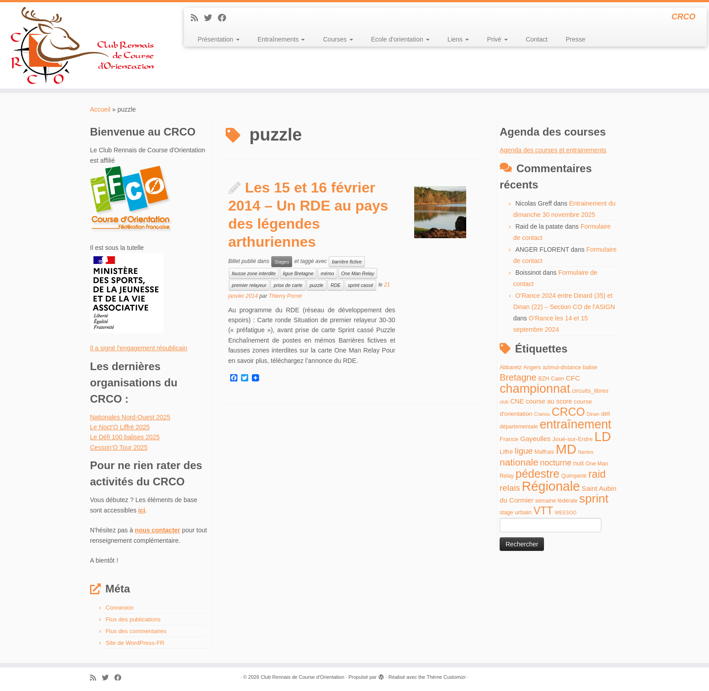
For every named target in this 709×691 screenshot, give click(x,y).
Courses (338, 39)
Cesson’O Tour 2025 (118, 447)
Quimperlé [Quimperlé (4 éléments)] (573, 476)
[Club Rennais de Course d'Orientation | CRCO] (82, 45)
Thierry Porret (285, 296)
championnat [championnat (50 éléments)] (535, 388)
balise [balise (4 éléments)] (590, 367)
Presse (576, 39)
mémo (327, 273)
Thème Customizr (446, 677)
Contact (537, 39)
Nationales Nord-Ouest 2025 (130, 417)
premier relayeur (249, 285)
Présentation (219, 39)
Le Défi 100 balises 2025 (125, 437)
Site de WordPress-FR (135, 642)
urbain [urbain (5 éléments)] (523, 512)
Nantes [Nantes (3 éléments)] (586, 452)
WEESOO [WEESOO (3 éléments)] (566, 512)
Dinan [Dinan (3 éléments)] (593, 414)
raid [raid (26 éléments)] (596, 474)
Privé (497, 39)
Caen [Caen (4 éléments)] (557, 379)
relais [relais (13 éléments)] (510, 488)
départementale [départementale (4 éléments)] (519, 426)
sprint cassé (360, 285)
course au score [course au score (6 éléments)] (549, 401)
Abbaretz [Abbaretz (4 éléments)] (511, 367)
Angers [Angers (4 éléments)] (532, 367)
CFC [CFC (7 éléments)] (573, 378)
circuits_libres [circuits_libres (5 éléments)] (590, 390)
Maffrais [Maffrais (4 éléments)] (544, 452)
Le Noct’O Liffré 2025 (120, 427)
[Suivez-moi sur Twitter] (211, 18)
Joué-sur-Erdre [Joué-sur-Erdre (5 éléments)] (573, 439)
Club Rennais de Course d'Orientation (302, 677)
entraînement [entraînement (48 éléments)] (575, 424)
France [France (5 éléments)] (509, 439)
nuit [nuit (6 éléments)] (578, 463)
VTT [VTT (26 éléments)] (543, 511)
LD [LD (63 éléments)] (602, 436)
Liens (458, 39)
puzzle (316, 285)
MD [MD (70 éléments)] (566, 449)
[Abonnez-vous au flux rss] (197, 18)
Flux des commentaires (136, 631)
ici (142, 510)
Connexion (120, 607)
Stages (281, 261)
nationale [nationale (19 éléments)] (519, 462)
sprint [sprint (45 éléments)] (594, 498)
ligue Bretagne (298, 273)
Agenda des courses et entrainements (553, 150)
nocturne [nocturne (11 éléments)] (556, 462)
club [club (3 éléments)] (504, 401)
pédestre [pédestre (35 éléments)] (537, 473)
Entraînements (281, 39)
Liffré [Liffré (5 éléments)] (506, 451)
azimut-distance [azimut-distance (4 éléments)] (562, 367)
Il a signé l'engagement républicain (138, 348)
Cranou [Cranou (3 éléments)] (542, 414)
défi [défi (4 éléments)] (605, 414)
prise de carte (288, 285)
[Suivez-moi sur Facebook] (225, 18)
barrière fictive (347, 261)
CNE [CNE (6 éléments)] (517, 401)
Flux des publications (133, 619)
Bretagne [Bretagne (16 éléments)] (518, 377)
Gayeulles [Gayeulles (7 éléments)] (535, 438)
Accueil (100, 109)
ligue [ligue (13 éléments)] (524, 451)
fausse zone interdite (254, 273)
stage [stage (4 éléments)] (506, 512)
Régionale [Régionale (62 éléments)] (551, 486)
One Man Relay (357, 273)
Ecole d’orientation (400, 39)
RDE (335, 285)
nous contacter (157, 530)
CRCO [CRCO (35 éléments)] (568, 411)
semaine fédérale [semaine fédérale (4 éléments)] (556, 501)
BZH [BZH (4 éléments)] (543, 379)
